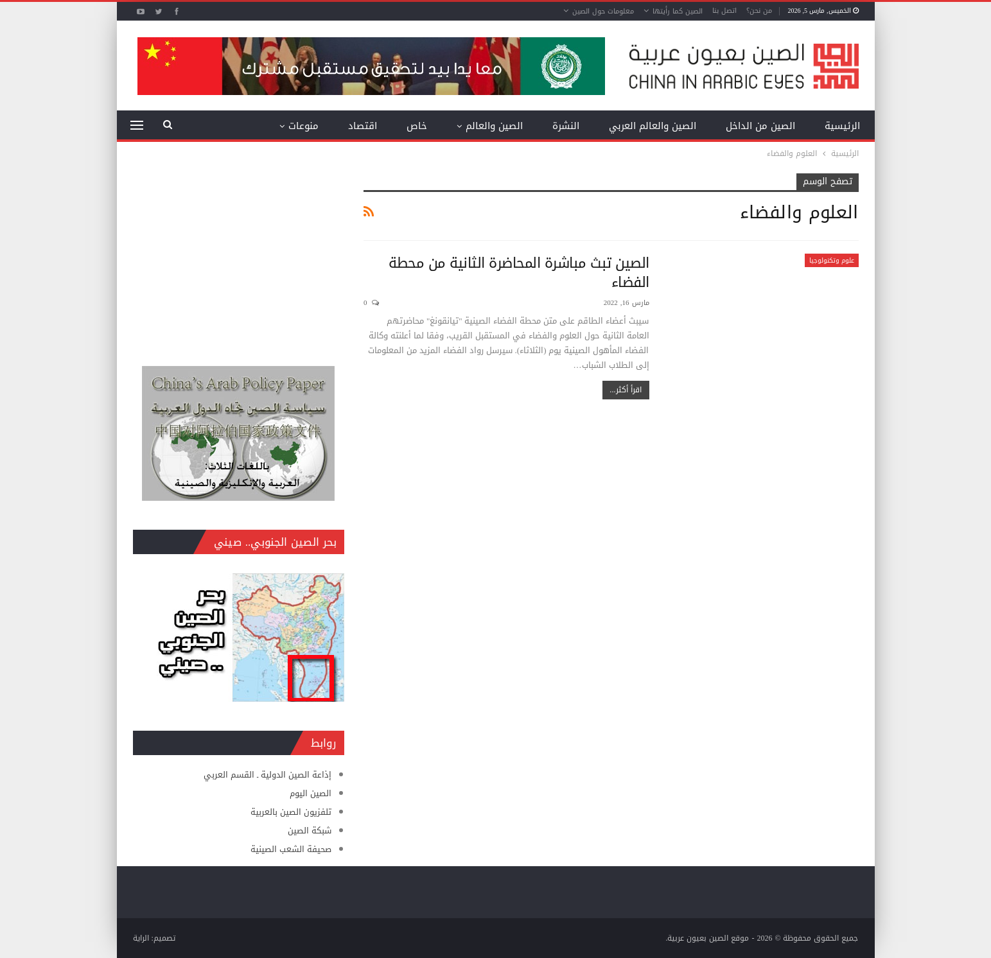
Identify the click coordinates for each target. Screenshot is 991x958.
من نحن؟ (759, 10)
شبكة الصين (309, 831)
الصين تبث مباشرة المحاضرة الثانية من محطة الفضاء (519, 273)
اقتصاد (362, 126)
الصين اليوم (310, 793)
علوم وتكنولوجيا (831, 260)
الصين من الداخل (760, 126)
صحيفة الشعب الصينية (290, 849)
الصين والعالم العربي (652, 126)
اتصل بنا (724, 10)
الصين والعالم (494, 126)
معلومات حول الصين (603, 11)
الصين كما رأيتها (678, 11)
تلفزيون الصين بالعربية (290, 812)
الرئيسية (842, 126)
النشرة (565, 126)
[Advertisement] (239, 253)
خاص (417, 126)
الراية (141, 938)
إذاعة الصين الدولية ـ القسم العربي (267, 775)
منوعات (303, 126)
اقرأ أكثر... (626, 390)
